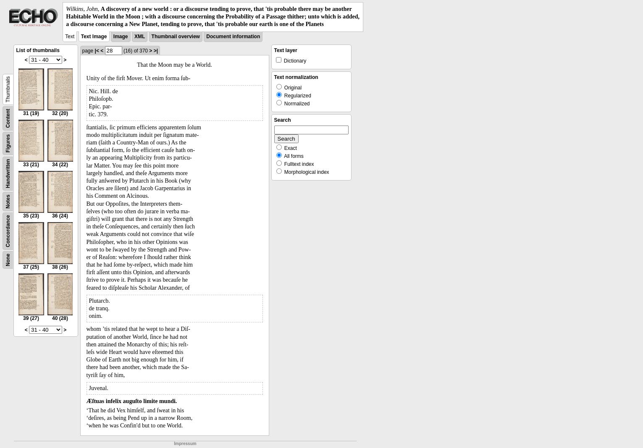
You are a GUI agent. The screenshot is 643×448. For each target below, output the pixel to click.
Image (120, 36)
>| (156, 51)
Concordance (8, 231)
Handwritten (8, 173)
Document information (233, 36)
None (8, 260)
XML (139, 36)
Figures (8, 143)
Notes (8, 201)
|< (97, 51)
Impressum (185, 443)
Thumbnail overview (176, 36)
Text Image (94, 36)
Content (8, 118)
